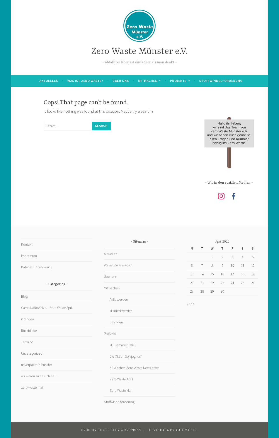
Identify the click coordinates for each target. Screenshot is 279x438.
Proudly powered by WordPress (111, 430)
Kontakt (26, 244)
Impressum (29, 255)
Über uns (120, 81)
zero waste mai (32, 387)
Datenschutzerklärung (36, 267)
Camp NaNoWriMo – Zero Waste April (47, 307)
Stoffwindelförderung (221, 81)
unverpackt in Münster (36, 364)
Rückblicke (29, 330)
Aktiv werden (119, 299)
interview (27, 319)
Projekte (178, 81)
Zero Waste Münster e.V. (139, 52)
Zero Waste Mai (120, 390)
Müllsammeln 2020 (123, 345)
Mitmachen (148, 81)
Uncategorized (31, 353)
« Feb (190, 304)
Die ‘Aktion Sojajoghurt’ (126, 356)
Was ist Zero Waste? (85, 81)
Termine (27, 342)
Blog (24, 296)
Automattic (186, 430)
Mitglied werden (121, 311)
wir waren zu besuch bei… (40, 376)
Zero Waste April (121, 379)
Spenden (116, 322)
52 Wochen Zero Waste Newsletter (134, 368)
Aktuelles (48, 81)
